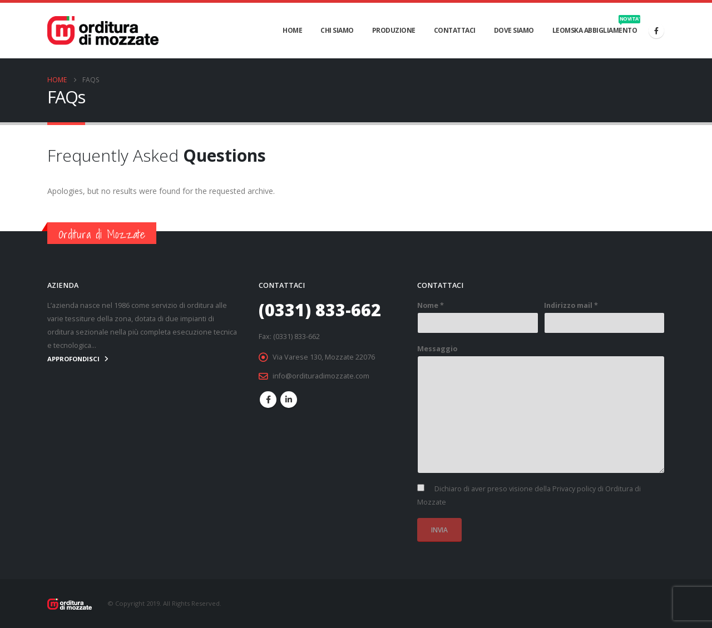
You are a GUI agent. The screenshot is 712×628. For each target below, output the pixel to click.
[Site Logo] (103, 30)
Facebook (268, 399)
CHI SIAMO (337, 30)
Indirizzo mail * (571, 305)
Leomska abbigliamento (596, 25)
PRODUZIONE (394, 30)
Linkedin (288, 399)
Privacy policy (574, 489)
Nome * (430, 305)
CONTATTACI (455, 30)
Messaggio (437, 348)
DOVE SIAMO (514, 30)
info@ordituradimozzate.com (321, 376)
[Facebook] (656, 30)
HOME (292, 30)
